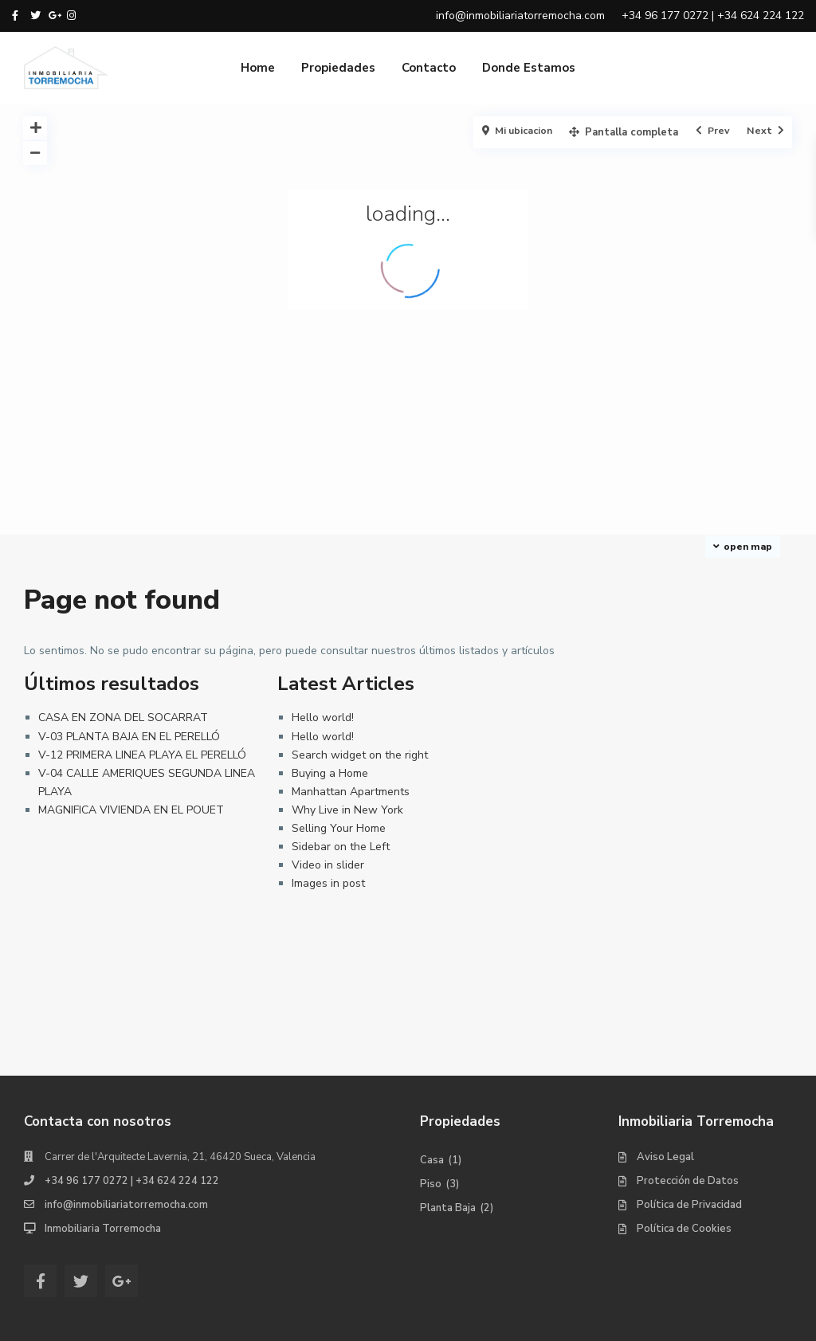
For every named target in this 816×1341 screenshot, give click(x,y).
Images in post (328, 883)
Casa (432, 1160)
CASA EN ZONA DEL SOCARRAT (123, 717)
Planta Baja (448, 1208)
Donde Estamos (528, 68)
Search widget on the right (360, 755)
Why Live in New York (347, 810)
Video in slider (328, 864)
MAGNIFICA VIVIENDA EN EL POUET (131, 810)
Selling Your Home (339, 828)
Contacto (429, 68)
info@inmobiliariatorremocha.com (126, 1205)
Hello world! (323, 717)
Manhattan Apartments (351, 791)
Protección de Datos (688, 1181)
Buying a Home (330, 773)
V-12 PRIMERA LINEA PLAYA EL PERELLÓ (142, 755)
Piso (430, 1184)
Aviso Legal (665, 1157)
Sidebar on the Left (341, 846)
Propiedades (338, 68)
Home (258, 68)
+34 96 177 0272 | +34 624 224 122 (132, 1181)
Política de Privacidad (689, 1205)
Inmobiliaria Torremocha (103, 1228)
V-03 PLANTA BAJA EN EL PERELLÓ (129, 736)
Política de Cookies (684, 1228)
